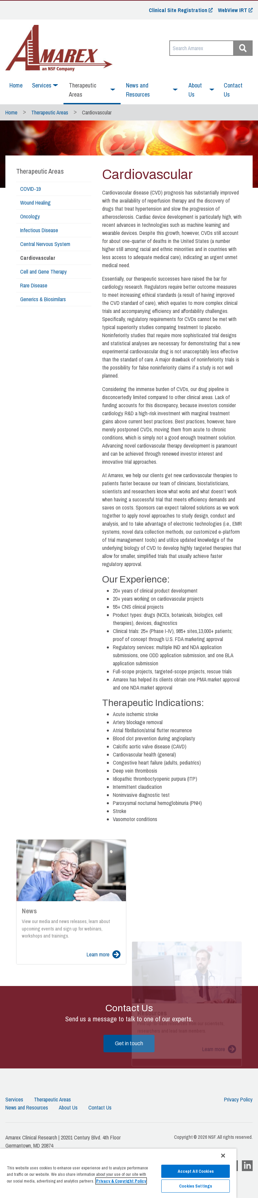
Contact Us (233, 90)
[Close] (223, 1156)
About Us (68, 1107)
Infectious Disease (39, 230)
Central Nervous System (45, 244)
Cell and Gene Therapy (43, 271)
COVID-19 (30, 188)
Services (14, 1099)
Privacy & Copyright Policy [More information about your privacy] (121, 1181)
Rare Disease (33, 285)
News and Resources (26, 1107)
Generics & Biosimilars (43, 299)
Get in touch (129, 1043)
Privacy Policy (238, 1099)
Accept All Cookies (196, 1171)
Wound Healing (35, 202)
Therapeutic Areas (49, 112)
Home (16, 85)
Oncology (30, 216)
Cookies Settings (195, 1186)
